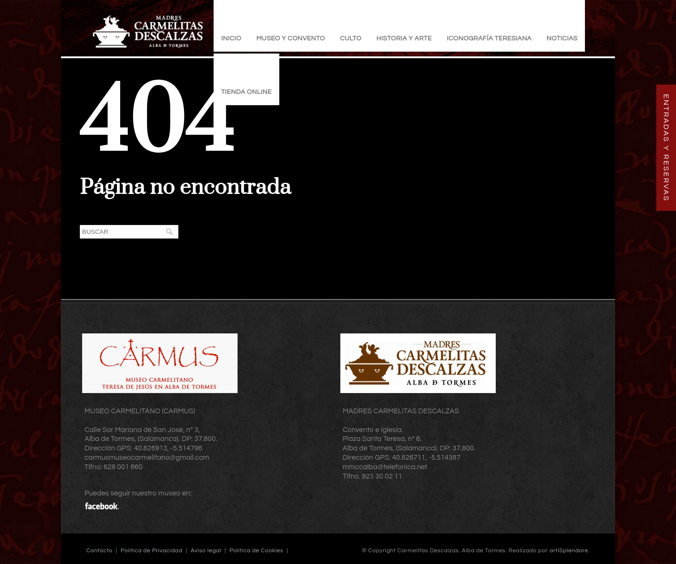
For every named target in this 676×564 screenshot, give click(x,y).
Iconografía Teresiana (489, 38)
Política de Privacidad (151, 551)
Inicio (231, 38)
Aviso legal (206, 551)
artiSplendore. (570, 551)
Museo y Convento (290, 38)
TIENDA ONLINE (246, 92)
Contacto (99, 551)
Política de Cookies (257, 551)
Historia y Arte (404, 38)
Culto (350, 38)
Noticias (561, 38)
